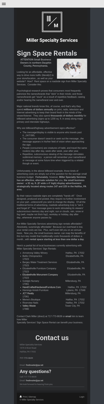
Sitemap (32, 397)
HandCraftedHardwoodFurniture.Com (42, 287)
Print (24, 397)
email (68, 316)
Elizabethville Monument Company (40, 274)
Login (81, 397)
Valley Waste (29, 306)
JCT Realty (28, 293)
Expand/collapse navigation (52, 4)
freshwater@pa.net (34, 365)
